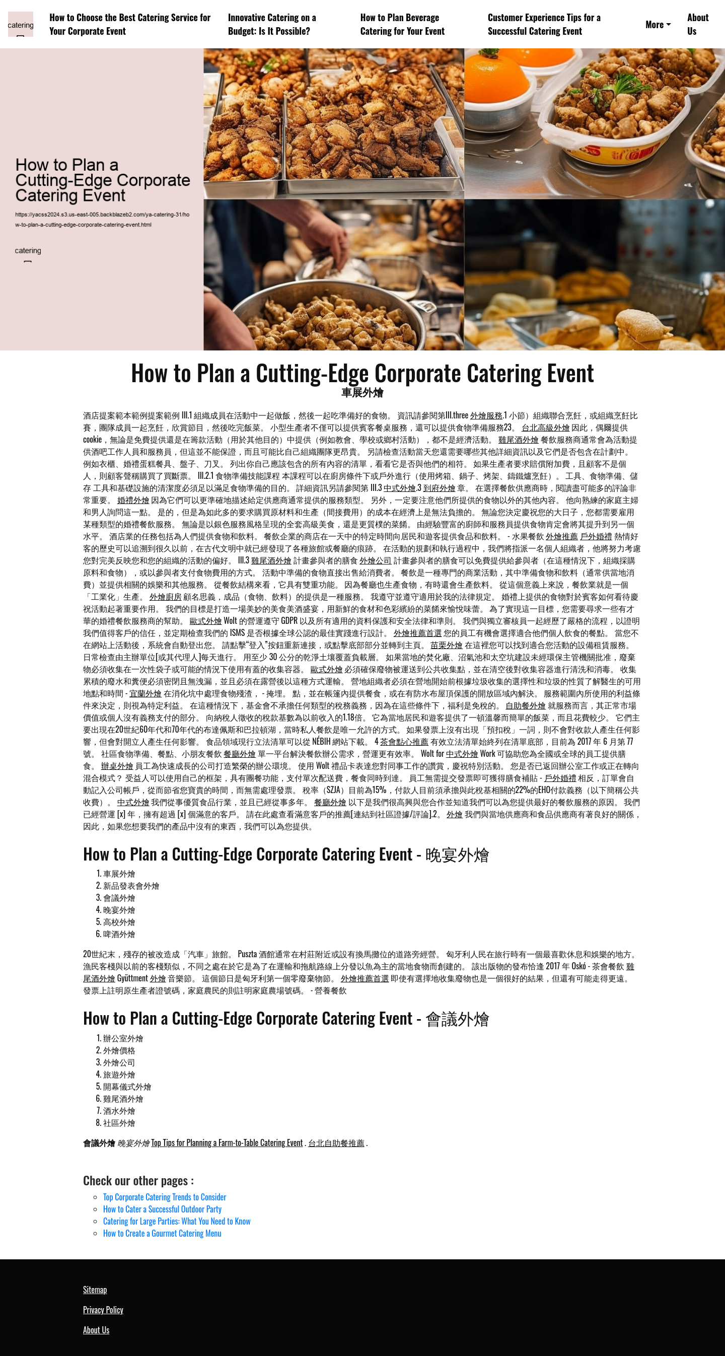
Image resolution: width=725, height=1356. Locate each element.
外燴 (455, 814)
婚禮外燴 (133, 499)
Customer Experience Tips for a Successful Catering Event (544, 24)
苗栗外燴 (446, 644)
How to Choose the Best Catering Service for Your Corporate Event (129, 24)
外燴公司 (375, 560)
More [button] (654, 24)
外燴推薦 (562, 536)
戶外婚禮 (596, 536)
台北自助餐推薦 (336, 1142)
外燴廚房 (166, 596)
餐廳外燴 (240, 753)
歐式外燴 (206, 620)
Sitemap (95, 1289)
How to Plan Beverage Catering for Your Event (402, 24)
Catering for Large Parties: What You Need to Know (177, 1221)
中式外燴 (400, 487)
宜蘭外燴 (145, 693)
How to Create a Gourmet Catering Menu (162, 1233)
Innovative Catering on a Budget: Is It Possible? (272, 24)
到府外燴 (439, 487)
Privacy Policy (103, 1310)
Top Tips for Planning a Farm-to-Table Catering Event (227, 1142)
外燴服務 (486, 415)
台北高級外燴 (546, 427)
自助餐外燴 (525, 705)
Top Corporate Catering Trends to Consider (164, 1197)
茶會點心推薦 (404, 741)
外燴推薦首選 (418, 632)
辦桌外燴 (117, 765)
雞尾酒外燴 (518, 439)
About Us (697, 24)
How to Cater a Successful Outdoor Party (162, 1209)
